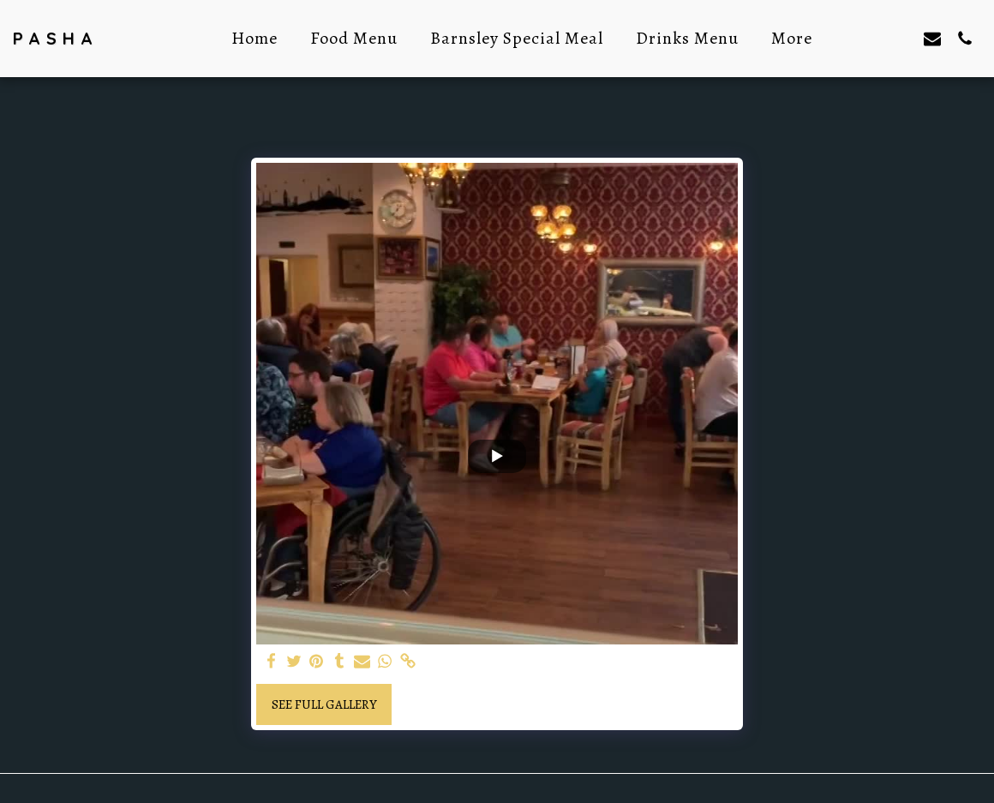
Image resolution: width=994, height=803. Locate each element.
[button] (867, 38)
